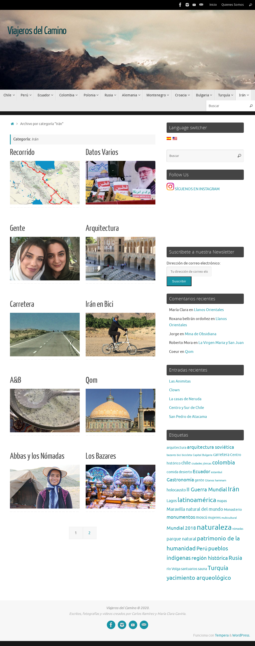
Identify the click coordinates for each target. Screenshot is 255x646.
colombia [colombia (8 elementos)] (223, 462)
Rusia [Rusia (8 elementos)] (235, 558)
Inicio (213, 5)
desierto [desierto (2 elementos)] (185, 472)
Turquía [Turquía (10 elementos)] (218, 568)
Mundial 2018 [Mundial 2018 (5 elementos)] (181, 528)
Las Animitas (180, 381)
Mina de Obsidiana (200, 334)
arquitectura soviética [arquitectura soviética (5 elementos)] (210, 447)
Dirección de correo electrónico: (194, 263)
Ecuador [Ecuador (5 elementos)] (201, 471)
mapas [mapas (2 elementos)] (222, 501)
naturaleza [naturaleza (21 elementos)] (214, 527)
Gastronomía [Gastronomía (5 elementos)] (180, 480)
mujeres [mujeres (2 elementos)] (214, 518)
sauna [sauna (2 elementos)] (202, 569)
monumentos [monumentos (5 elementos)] (181, 517)
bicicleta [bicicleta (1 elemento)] (187, 455)
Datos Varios (102, 152)
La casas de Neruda (185, 399)
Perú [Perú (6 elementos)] (201, 548)
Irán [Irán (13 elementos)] (233, 489)
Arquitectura (102, 228)
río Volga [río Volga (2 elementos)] (173, 569)
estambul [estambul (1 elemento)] (216, 472)
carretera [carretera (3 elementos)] (221, 454)
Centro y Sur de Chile (186, 407)
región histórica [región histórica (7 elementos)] (209, 558)
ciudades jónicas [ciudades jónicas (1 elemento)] (201, 463)
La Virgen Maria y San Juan (221, 342)
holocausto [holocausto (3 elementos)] (176, 490)
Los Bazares (101, 456)
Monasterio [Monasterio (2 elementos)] (233, 510)
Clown (174, 390)
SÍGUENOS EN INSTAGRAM (193, 189)
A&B (15, 380)
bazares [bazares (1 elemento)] (171, 455)
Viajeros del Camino (36, 31)
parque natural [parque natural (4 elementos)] (181, 539)
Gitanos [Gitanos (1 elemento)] (209, 480)
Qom (91, 380)
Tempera (222, 635)
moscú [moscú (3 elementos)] (201, 517)
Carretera (22, 304)
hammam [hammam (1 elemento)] (220, 480)
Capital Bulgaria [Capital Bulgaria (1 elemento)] (202, 455)
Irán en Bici (99, 304)
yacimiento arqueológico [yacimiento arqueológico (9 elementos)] (199, 577)
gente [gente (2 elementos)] (199, 480)
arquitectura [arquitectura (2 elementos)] (176, 448)
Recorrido (22, 152)
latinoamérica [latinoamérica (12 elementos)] (197, 500)
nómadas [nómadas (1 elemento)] (237, 528)
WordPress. (241, 635)
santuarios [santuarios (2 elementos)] (189, 569)
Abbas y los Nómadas (37, 456)
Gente (17, 228)
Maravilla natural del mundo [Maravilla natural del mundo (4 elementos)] (195, 509)
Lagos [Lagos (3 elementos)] (172, 500)
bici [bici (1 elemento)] (179, 455)
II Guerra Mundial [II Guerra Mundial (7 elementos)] (207, 489)
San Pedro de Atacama (188, 416)
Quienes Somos (232, 5)
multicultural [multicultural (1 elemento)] (229, 517)
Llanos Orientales (209, 310)
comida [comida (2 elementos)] (172, 472)
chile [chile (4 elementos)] (186, 463)
